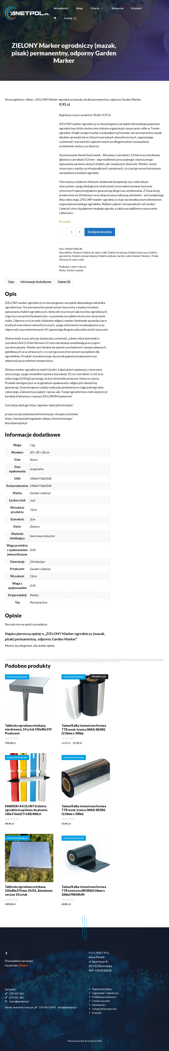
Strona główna (14, 99)
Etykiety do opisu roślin (94, 252)
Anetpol (77, 252)
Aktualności (61, 8)
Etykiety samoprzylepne (84, 256)
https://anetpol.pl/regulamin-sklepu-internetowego (92, 418)
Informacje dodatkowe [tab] (90, 282)
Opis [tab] (65, 282)
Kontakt (136, 8)
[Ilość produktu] (71, 232)
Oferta (99, 8)
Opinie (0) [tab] (118, 282)
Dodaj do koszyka (100, 232)
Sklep (79, 8)
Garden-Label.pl (75, 270)
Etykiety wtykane (107, 256)
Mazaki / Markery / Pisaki (145, 256)
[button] (70, 18)
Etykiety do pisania (117, 252)
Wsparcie (117, 8)
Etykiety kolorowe (138, 252)
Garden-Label (124, 256)
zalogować (79, 645)
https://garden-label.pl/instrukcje (104, 405)
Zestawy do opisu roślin (71, 259)
